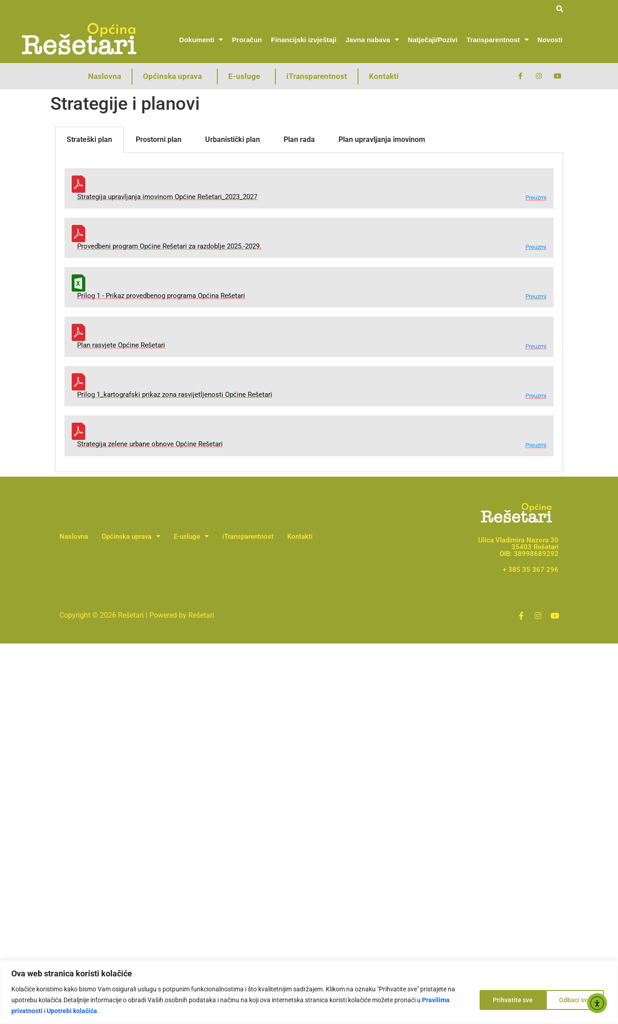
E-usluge (246, 76)
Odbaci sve (508, 1000)
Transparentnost (497, 40)
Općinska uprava (174, 76)
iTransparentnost (316, 76)
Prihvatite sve (573, 1000)
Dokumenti (201, 40)
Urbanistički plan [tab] (232, 139)
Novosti (550, 40)
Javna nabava (371, 40)
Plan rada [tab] (299, 139)
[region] (309, 992)
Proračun (247, 40)
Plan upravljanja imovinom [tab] (381, 139)
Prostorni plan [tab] (158, 139)
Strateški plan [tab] (89, 139)
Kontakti (384, 76)
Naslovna (104, 76)
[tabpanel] (309, 312)
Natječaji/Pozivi (432, 40)
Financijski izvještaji (303, 40)
